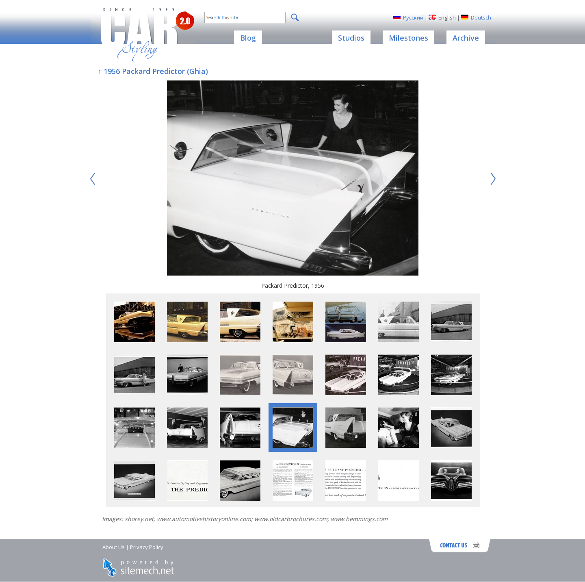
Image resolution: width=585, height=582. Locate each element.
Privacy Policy (146, 547)
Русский (413, 17)
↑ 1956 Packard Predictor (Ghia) (153, 71)
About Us (113, 547)
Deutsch (481, 17)
